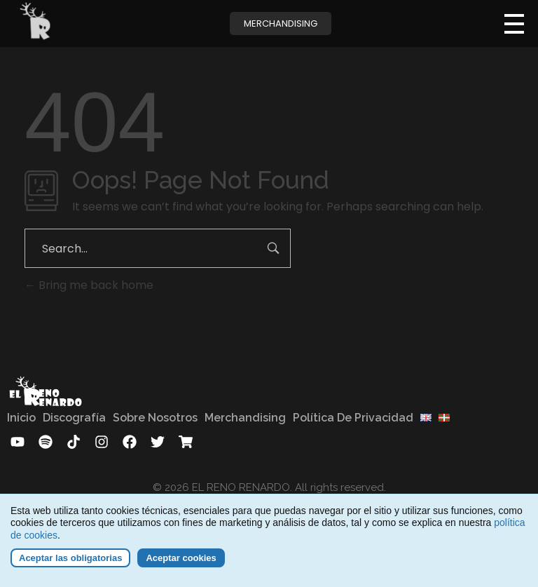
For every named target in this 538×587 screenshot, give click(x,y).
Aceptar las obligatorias (70, 563)
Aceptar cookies (181, 563)
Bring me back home (89, 285)
